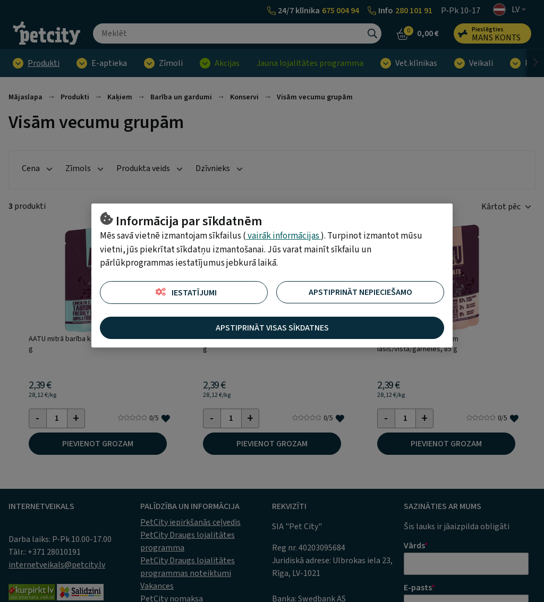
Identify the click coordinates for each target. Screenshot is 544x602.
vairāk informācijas (283, 236)
